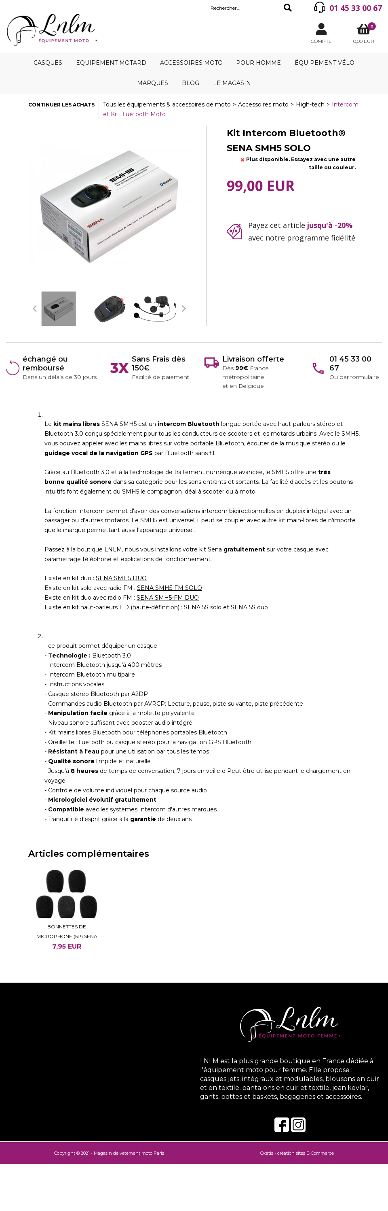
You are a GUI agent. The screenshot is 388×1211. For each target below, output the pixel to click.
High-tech (310, 104)
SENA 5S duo (249, 607)
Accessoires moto (191, 62)
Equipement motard (111, 62)
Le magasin (232, 83)
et (226, 607)
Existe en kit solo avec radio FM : (90, 588)
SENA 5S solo (202, 607)
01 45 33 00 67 (355, 8)
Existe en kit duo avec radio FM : (90, 597)
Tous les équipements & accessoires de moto (167, 104)
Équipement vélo (324, 62)
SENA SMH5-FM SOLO (169, 588)
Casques (48, 62)
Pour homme (258, 62)
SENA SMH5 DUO (121, 578)
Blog (190, 83)
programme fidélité (321, 238)
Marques (152, 83)
